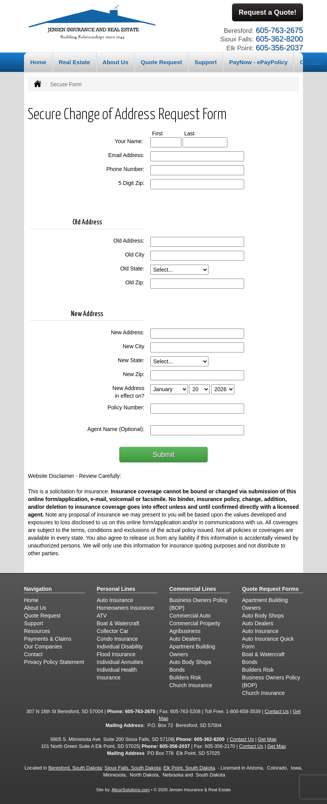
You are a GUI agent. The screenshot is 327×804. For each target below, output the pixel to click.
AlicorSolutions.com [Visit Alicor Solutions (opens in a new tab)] (131, 789)
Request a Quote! (267, 13)
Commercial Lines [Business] (192, 588)
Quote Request (42, 615)
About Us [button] (116, 61)
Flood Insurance (116, 654)
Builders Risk (185, 677)
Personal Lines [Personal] (116, 588)
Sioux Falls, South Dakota (133, 767)
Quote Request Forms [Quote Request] (270, 588)
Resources (37, 631)
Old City (135, 254)
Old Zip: (134, 282)
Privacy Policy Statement (54, 662)
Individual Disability (120, 646)
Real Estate (74, 61)
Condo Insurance (117, 638)
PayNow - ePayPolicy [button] (258, 61)
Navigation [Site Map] (38, 588)
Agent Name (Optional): (115, 429)
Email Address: (126, 155)
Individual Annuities (120, 662)
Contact (33, 654)
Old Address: (128, 240)
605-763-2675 (140, 711)
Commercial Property (194, 623)
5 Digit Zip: (132, 183)
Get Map (267, 739)
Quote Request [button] (161, 61)
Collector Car (113, 631)
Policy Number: (126, 407)
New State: (131, 360)
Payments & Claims (47, 638)
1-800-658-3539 (243, 711)
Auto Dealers (185, 638)
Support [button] (205, 61)
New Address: (127, 332)
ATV (102, 615)
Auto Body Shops (190, 662)
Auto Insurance (115, 600)
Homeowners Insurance (125, 607)
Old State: (132, 268)
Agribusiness (184, 631)
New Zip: (133, 374)
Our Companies (43, 646)
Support (33, 623)
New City (133, 346)
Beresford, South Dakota (75, 767)
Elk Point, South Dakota (189, 767)
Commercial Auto (190, 615)
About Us (35, 607)
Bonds (177, 669)
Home (38, 61)
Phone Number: (125, 169)
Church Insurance (190, 685)
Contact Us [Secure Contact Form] (277, 711)
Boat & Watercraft (118, 623)
